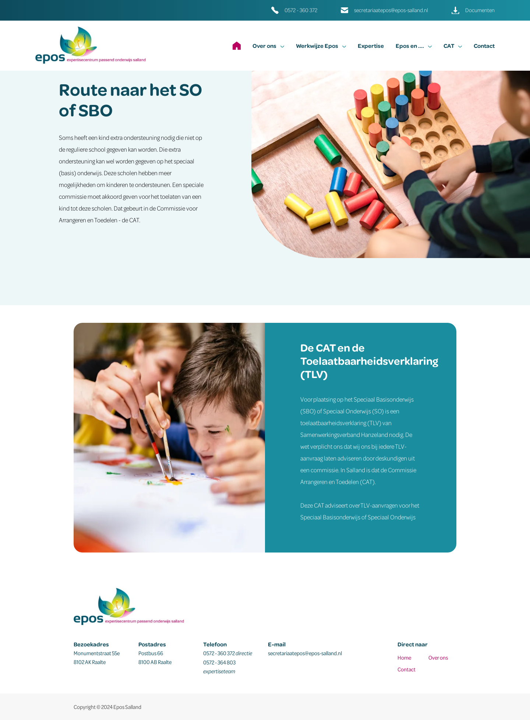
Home (404, 657)
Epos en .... (414, 45)
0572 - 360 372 (301, 10)
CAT (453, 45)
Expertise (371, 45)
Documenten (480, 10)
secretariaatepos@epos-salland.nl (391, 10)
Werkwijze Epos (321, 45)
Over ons (268, 45)
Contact (484, 45)
